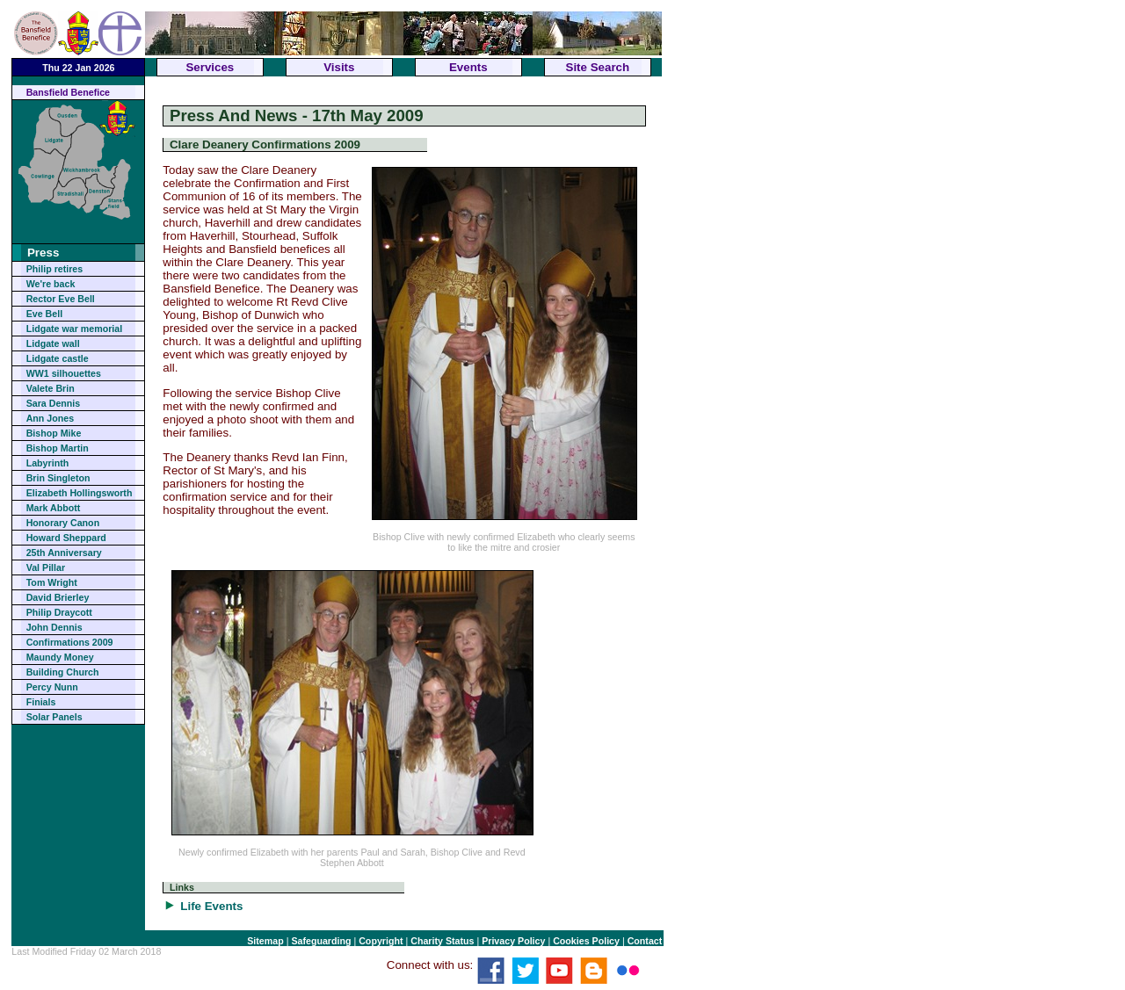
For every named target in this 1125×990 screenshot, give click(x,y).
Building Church (62, 672)
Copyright (381, 941)
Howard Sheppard (66, 537)
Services (209, 67)
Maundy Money (60, 657)
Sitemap (265, 941)
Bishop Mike (54, 433)
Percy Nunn (52, 687)
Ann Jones (50, 418)
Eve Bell (44, 313)
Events (468, 67)
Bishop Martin (57, 448)
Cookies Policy (586, 941)
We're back (51, 283)
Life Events (211, 906)
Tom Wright (51, 582)
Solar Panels (54, 717)
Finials (41, 702)
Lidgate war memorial (74, 328)
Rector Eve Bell (60, 298)
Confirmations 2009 (69, 642)
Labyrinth (47, 463)
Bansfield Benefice (68, 92)
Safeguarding (321, 941)
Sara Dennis (53, 403)
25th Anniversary (64, 552)
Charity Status (442, 941)
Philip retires (54, 269)
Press (43, 252)
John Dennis (54, 627)
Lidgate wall (53, 343)
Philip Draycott (59, 612)
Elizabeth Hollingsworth (79, 493)
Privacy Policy (513, 941)
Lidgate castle (57, 358)
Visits (338, 67)
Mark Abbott (53, 507)
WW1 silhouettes (63, 373)
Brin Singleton (58, 478)
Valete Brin (50, 388)
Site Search (598, 67)
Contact (645, 941)
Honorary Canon (62, 522)
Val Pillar (45, 567)
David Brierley (58, 597)
